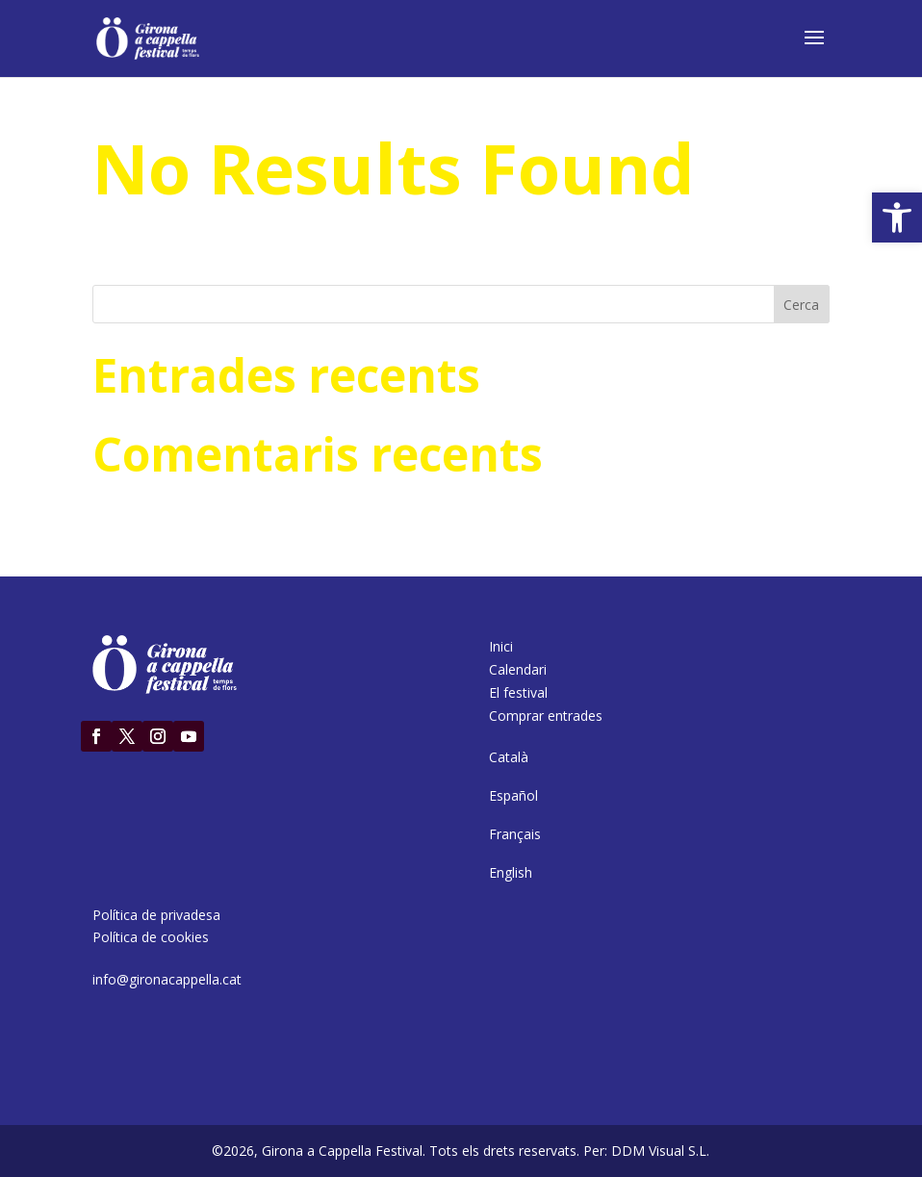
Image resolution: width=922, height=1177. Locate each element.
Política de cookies (150, 937)
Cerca (801, 304)
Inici (501, 646)
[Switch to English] (510, 872)
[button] (897, 217)
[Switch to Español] (513, 795)
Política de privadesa (156, 915)
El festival (518, 692)
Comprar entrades (545, 715)
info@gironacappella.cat (167, 979)
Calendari (518, 669)
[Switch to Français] (515, 834)
